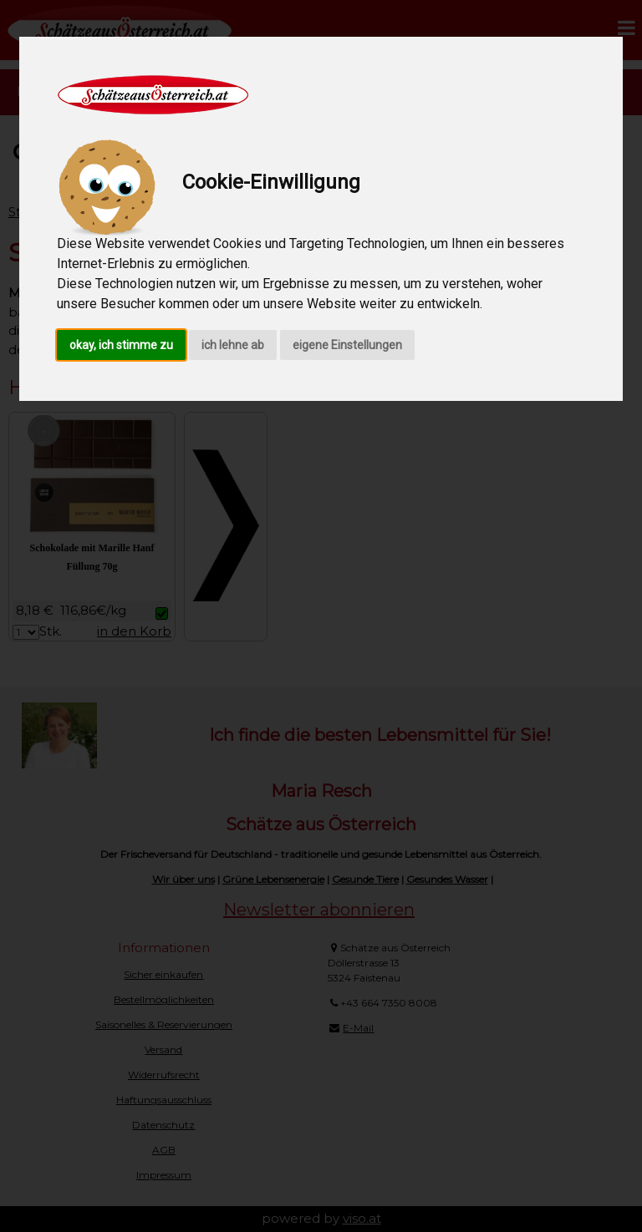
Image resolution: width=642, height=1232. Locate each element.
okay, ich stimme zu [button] (121, 345)
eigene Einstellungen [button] (347, 345)
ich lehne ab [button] (232, 345)
